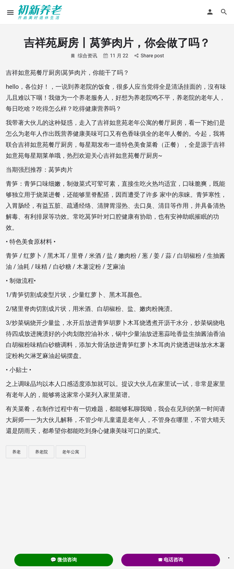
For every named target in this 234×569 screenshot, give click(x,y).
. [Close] (229, 556)
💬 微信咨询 (63, 560)
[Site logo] (41, 12)
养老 (16, 451)
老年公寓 (70, 451)
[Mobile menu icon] (10, 12)
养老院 (41, 451)
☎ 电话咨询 (170, 560)
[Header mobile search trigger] (224, 12)
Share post (149, 56)
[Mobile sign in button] (210, 12)
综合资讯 (83, 56)
